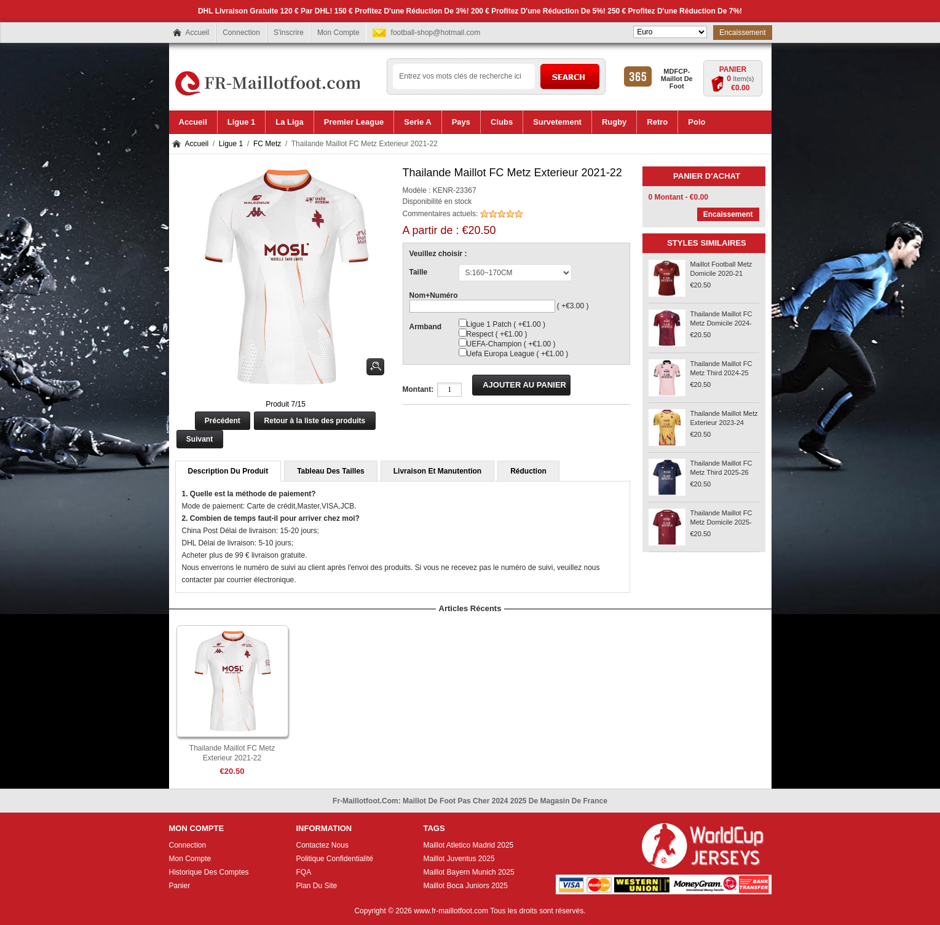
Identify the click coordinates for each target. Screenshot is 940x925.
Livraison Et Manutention (437, 471)
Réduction (528, 471)
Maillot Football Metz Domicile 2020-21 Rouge (721, 273)
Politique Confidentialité (334, 858)
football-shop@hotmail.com (436, 32)
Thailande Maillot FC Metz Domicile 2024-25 (721, 323)
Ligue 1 (231, 143)
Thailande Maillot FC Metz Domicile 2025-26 (721, 522)
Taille (418, 272)
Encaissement (742, 32)
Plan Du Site (317, 885)
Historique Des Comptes (209, 872)
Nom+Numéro (433, 295)
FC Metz (267, 143)
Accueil (198, 32)
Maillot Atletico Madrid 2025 (469, 845)
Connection (241, 32)
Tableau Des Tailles (331, 471)
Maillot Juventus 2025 (459, 858)
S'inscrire (289, 32)
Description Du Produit (228, 471)
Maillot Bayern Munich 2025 (469, 872)
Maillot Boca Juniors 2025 (466, 885)
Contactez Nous (322, 845)
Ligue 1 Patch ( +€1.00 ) (506, 324)
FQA (304, 872)
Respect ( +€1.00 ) (497, 334)
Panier (732, 69)
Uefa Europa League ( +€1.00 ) (518, 353)
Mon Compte (338, 32)
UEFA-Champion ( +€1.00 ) (511, 344)
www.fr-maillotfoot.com (451, 911)
